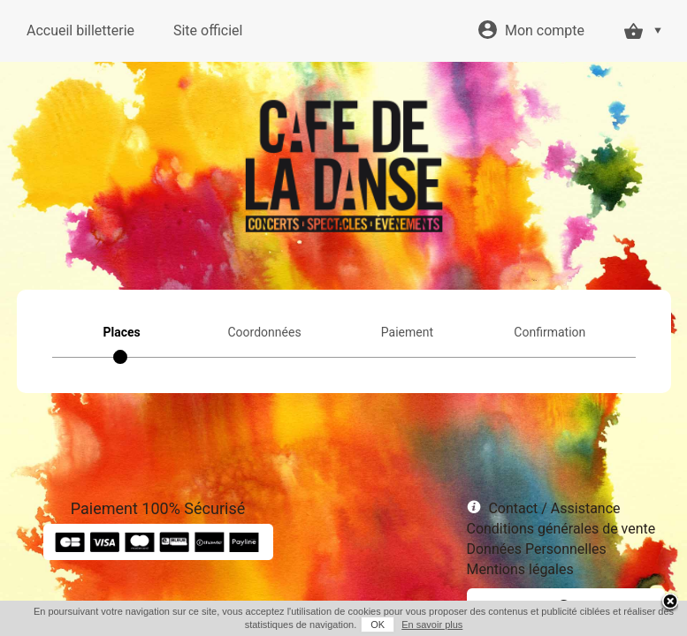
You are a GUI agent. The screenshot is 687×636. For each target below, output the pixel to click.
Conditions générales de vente (561, 528)
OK (377, 624)
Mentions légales (520, 569)
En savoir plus (431, 624)
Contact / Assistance (554, 508)
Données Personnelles (537, 549)
